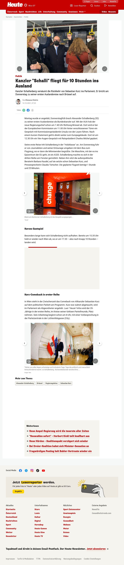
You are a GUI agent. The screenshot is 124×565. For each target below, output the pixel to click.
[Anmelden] (110, 5)
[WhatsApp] (23, 110)
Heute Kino (40, 532)
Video (65, 536)
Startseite (9, 17)
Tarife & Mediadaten (25, 559)
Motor (66, 528)
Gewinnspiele (69, 513)
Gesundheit (68, 521)
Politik (26, 17)
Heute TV (39, 536)
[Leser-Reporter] (78, 5)
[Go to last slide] (24, 193)
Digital (38, 521)
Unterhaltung (49, 12)
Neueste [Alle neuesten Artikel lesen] (112, 12)
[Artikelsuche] (95, 5)
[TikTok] (37, 470)
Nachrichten (31, 12)
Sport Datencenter (71, 509)
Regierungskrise (51, 383)
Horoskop (39, 525)
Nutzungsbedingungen (72, 559)
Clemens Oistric (31, 100)
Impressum (10, 559)
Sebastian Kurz (66, 383)
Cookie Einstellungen (92, 559)
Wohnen (66, 525)
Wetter (9, 532)
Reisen (66, 532)
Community (62, 12)
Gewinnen (73, 12)
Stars (37, 509)
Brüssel (39, 383)
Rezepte (67, 517)
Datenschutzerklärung (52, 559)
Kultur (37, 517)
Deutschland (11, 517)
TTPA (38, 559)
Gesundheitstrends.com (101, 513)
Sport (21, 12)
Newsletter (11, 536)
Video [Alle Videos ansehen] (104, 12)
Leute (37, 513)
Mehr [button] (81, 12)
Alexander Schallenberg (25, 383)
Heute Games (41, 528)
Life (40, 12)
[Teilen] (32, 110)
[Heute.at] (15, 4)
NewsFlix (95, 509)
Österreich (12, 12)
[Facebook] (28, 110)
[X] (26, 470)
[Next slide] (99, 193)
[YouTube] (43, 470)
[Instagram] (31, 470)
